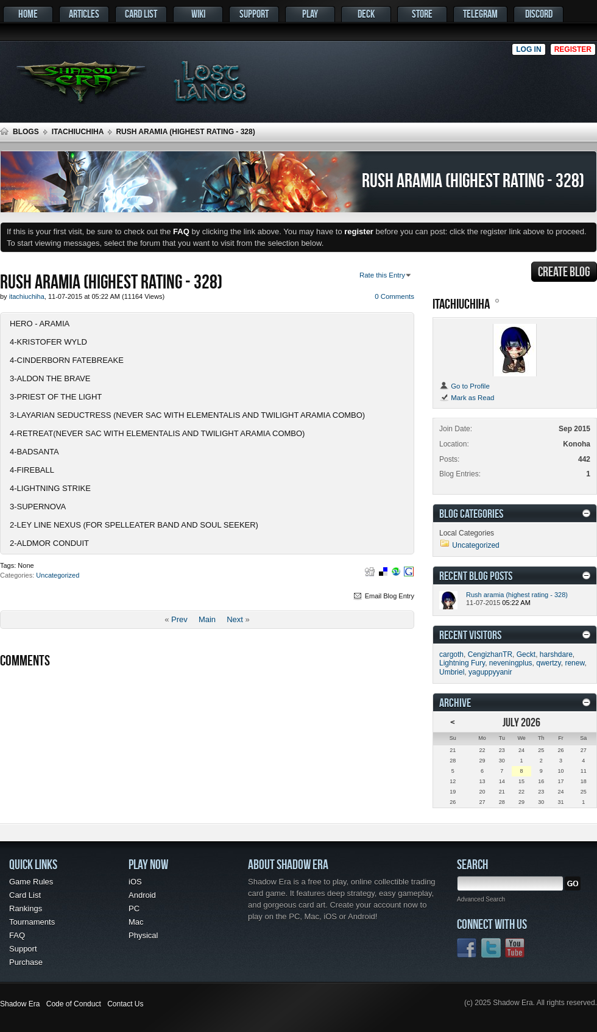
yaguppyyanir (490, 672)
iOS (135, 881)
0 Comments (394, 296)
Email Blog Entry (383, 596)
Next (235, 619)
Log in (528, 49)
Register (573, 49)
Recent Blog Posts (475, 575)
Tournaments (32, 921)
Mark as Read (466, 397)
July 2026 (521, 721)
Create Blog (564, 271)
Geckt (526, 654)
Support (254, 14)
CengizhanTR (490, 654)
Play (310, 14)
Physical (143, 935)
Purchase (26, 962)
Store (422, 14)
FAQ (17, 935)
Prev (179, 619)
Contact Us (125, 1004)
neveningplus (510, 663)
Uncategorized (57, 575)
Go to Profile (464, 386)
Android (142, 895)
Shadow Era (20, 1004)
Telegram (480, 14)
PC (134, 908)
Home (28, 14)
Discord (539, 14)
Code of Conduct (73, 1004)
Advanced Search (481, 899)
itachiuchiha (78, 131)
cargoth (451, 654)
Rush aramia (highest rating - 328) (517, 594)
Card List (141, 14)
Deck (366, 14)
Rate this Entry (382, 275)
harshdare (556, 654)
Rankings (25, 908)
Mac (136, 921)
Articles (84, 14)
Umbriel (451, 672)
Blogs (26, 131)
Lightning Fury (462, 663)
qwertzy (548, 663)
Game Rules (31, 881)
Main (207, 619)
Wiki (198, 14)
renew (574, 663)
